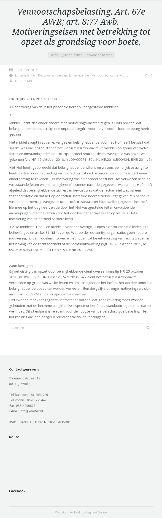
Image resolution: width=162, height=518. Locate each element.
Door (23, 81)
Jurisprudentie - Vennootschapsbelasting (98, 75)
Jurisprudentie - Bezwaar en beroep (87, 55)
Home (54, 55)
